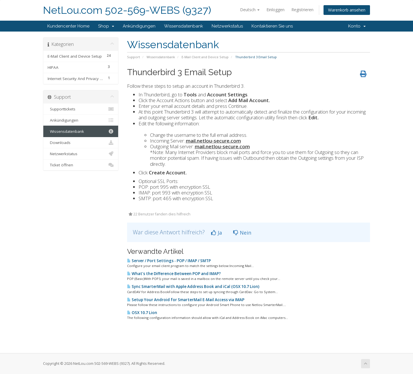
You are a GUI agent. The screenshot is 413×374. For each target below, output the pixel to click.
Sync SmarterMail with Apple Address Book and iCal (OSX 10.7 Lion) (193, 286)
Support (133, 57)
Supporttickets (81, 109)
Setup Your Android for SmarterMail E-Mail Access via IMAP (185, 299)
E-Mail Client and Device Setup (205, 57)
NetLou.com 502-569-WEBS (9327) (127, 10)
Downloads (81, 142)
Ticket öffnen (81, 164)
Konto (357, 26)
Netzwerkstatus (227, 26)
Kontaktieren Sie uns (272, 26)
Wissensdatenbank (183, 26)
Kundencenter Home (68, 26)
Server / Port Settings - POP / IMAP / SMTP (169, 260)
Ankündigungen (139, 26)
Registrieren (302, 9)
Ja (216, 232)
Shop (106, 26)
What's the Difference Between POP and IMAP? (174, 273)
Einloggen (275, 9)
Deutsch (250, 9)
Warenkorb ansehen (346, 10)
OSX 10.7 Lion (142, 312)
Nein (242, 232)
